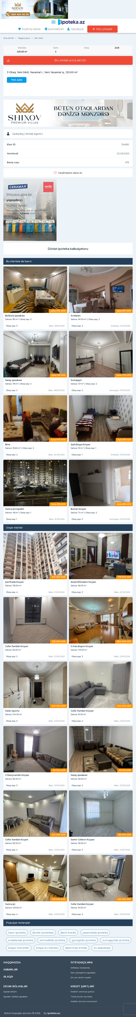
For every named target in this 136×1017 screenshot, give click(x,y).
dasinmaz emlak (76, 947)
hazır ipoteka (17, 932)
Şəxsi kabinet (56, 29)
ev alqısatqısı (102, 947)
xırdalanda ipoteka (20, 940)
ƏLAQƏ (8, 976)
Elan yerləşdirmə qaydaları (83, 972)
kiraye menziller (18, 947)
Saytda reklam (10, 991)
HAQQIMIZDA (12, 962)
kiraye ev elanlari (47, 947)
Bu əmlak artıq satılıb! (70, 60)
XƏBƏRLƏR (10, 969)
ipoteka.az (53, 1013)
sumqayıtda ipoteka (115, 940)
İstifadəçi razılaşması (80, 968)
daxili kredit (68, 932)
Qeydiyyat (77, 29)
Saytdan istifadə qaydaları (15, 996)
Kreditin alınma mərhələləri (84, 1001)
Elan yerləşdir (104, 29)
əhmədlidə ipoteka (52, 940)
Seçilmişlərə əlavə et (70, 172)
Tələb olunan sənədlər (81, 996)
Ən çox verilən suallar (81, 977)
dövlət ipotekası (43, 932)
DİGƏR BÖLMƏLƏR (15, 986)
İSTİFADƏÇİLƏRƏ (81, 962)
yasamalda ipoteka (95, 932)
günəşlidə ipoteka (84, 940)
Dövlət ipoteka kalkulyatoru (68, 249)
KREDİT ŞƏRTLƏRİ (82, 986)
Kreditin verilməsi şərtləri (82, 991)
